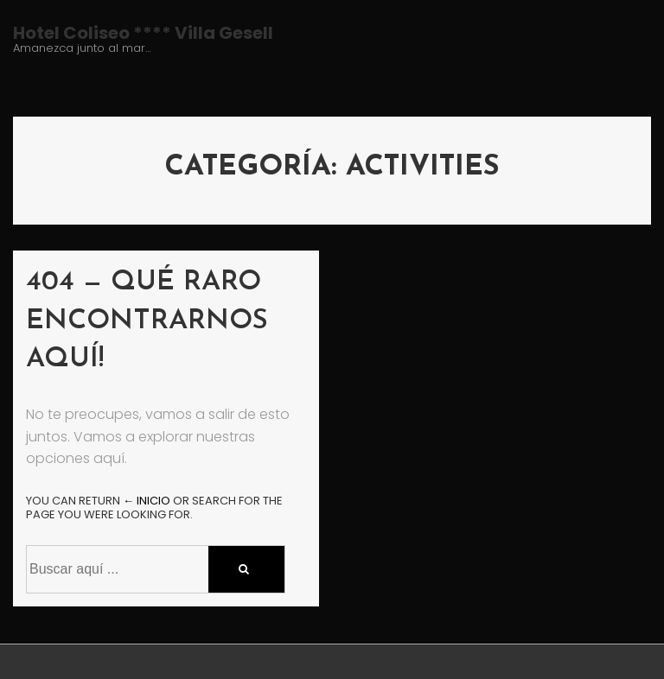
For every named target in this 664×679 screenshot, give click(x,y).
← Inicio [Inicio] (146, 500)
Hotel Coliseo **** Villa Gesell (143, 33)
